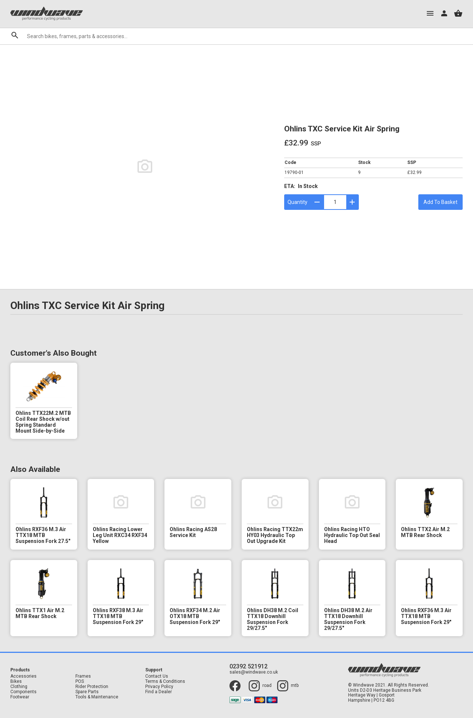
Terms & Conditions (165, 681)
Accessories (23, 676)
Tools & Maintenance (96, 697)
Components (23, 692)
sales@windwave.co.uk (253, 672)
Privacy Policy (159, 686)
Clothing (18, 686)
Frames (83, 676)
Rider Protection (91, 686)
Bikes (16, 681)
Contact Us (156, 676)
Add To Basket (440, 202)
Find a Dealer (158, 692)
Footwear (19, 697)
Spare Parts (87, 692)
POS (79, 681)
